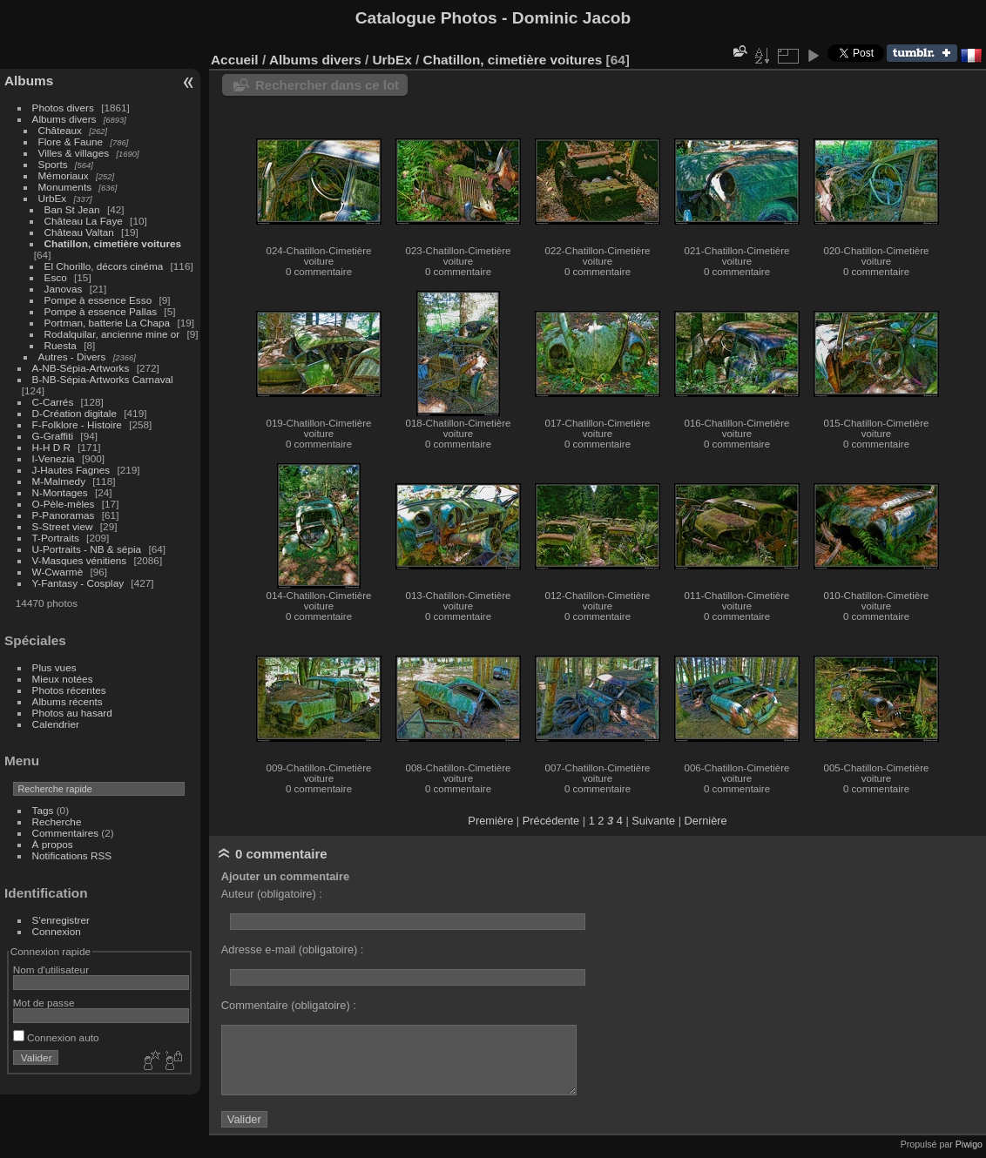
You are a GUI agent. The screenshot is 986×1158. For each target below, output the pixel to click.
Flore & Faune (71, 141)
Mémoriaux (63, 175)
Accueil (235, 59)
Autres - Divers (72, 356)
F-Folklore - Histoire (77, 424)
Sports (53, 164)
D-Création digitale (74, 413)
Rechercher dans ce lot (327, 84)
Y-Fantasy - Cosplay (78, 583)
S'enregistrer (61, 920)
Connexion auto (56, 1037)
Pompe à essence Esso (98, 300)
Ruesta (60, 345)
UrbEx (52, 198)
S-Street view (62, 526)
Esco (55, 277)
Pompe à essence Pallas (101, 311)
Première (490, 820)
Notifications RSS (72, 855)
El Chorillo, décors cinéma (104, 266)
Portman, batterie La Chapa (107, 322)
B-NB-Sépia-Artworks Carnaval (102, 379)
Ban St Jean (72, 209)
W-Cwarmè (58, 571)
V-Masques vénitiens (79, 560)
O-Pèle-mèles (63, 503)
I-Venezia (53, 458)
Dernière (706, 820)
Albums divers (64, 119)
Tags (43, 810)
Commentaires (65, 832)
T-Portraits (55, 537)
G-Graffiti (53, 435)
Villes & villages (74, 152)
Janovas (63, 288)
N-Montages (60, 492)
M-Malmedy (58, 481)
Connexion (56, 931)
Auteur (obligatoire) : (271, 893)
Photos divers (63, 107)
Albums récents (67, 701)
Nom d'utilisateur (51, 969)
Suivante (653, 820)
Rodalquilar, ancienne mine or (112, 334)
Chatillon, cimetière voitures (113, 243)
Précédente (551, 820)
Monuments (64, 186)
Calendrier (55, 724)
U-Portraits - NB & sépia (87, 549)
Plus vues (54, 667)
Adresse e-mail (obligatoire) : (292, 949)
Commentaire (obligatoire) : (288, 1005)
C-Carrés (53, 401)
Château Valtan (79, 232)
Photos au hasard (72, 712)
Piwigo (969, 1144)
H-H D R (51, 447)
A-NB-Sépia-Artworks (81, 368)
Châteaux (60, 130)
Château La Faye (83, 220)
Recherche (57, 821)
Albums (28, 80)
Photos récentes (69, 690)
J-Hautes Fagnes (71, 469)
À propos (52, 844)
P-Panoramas (63, 515)
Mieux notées (62, 678)
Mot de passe (44, 1002)
